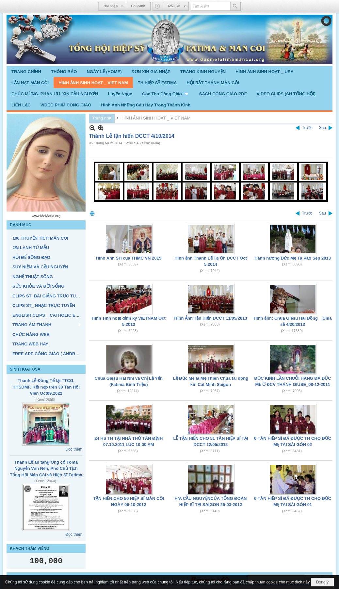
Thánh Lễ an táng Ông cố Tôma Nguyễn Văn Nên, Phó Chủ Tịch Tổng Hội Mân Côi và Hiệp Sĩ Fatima (46, 468)
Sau (322, 127)
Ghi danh (138, 6)
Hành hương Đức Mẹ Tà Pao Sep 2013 (292, 258)
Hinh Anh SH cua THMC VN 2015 (128, 258)
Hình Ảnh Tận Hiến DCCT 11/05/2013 (210, 318)
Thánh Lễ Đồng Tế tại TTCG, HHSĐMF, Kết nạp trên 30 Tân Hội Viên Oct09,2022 (46, 387)
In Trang (92, 213)
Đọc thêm (73, 449)
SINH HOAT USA (25, 369)
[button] (165, 93)
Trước (307, 127)
